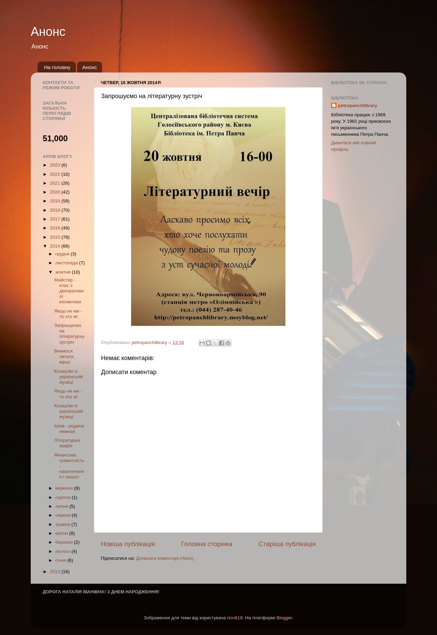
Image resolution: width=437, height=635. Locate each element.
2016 (55, 227)
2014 (55, 246)
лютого (63, 551)
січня (61, 560)
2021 (55, 183)
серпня (63, 497)
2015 (55, 237)
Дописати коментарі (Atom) (165, 558)
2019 (55, 200)
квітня (62, 533)
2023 (55, 165)
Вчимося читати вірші (64, 356)
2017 (55, 219)
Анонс (48, 32)
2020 (55, 192)
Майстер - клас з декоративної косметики (69, 291)
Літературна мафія (67, 443)
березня (64, 542)
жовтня (63, 272)
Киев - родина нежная (69, 428)
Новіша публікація (128, 543)
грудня (63, 253)
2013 (55, 571)
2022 (55, 174)
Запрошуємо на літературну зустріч (69, 334)
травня (63, 524)
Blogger (284, 617)
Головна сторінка (206, 543)
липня (62, 506)
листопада (67, 262)
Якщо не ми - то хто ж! (68, 313)
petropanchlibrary (357, 105)
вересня (64, 488)
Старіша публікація (287, 543)
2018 (55, 210)
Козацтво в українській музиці (68, 377)
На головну (57, 67)
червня (63, 515)
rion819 (234, 617)
